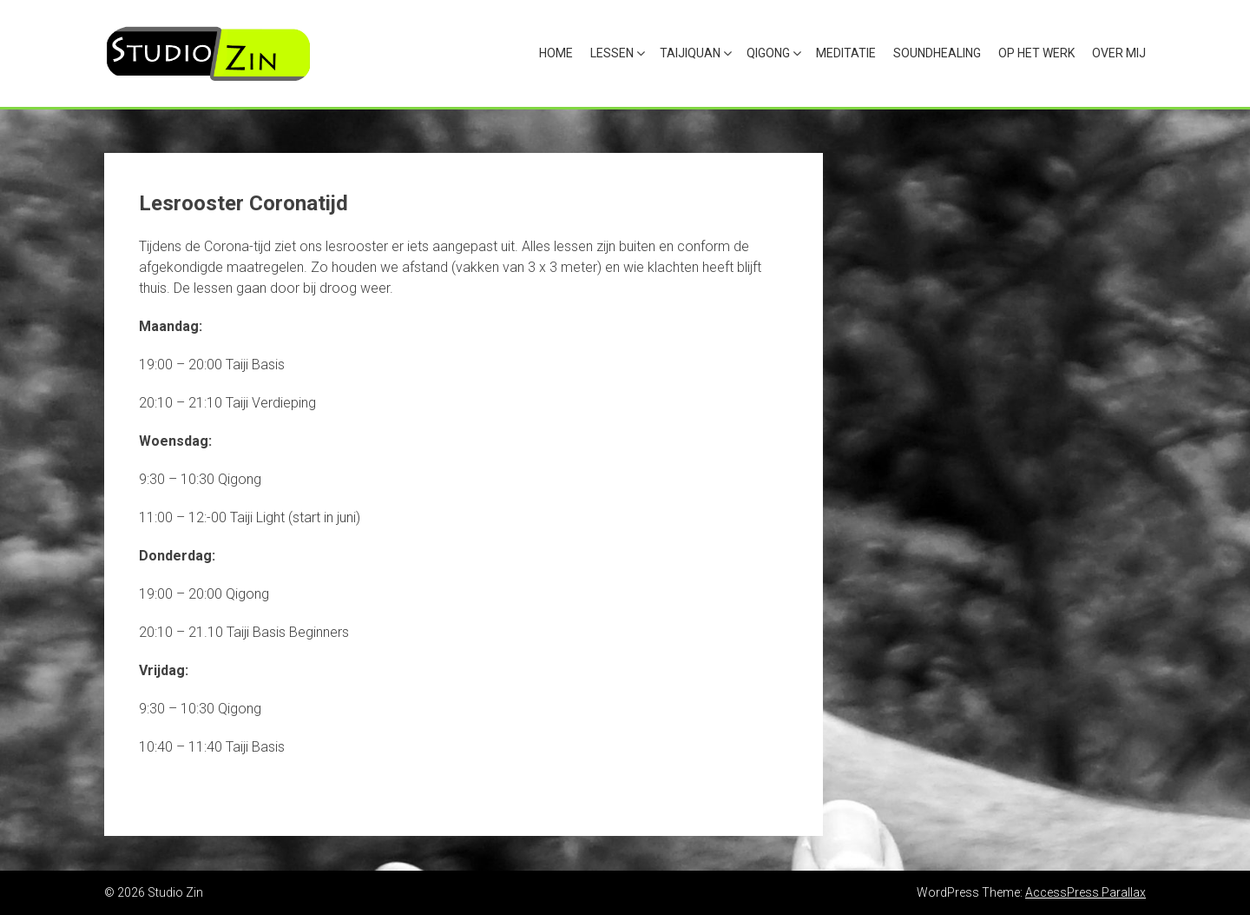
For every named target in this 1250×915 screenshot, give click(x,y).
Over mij (1119, 53)
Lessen (612, 53)
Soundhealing (937, 53)
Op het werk (1036, 53)
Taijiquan (690, 53)
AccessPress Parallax (1085, 892)
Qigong (768, 53)
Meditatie (846, 53)
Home (556, 53)
